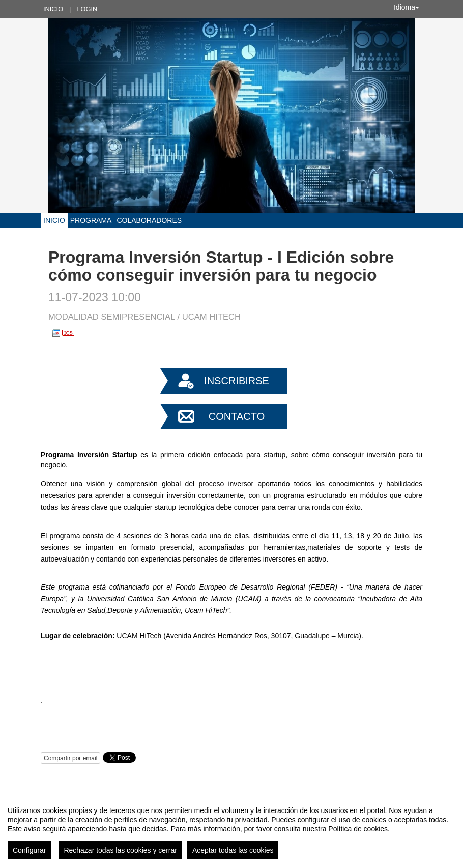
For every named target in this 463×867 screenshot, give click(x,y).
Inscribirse (236, 380)
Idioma (406, 7)
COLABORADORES (149, 220)
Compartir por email (70, 758)
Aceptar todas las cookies (233, 850)
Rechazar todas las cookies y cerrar (120, 850)
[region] (231, 829)
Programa (91, 220)
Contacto (237, 416)
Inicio (53, 9)
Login (87, 9)
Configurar (29, 850)
